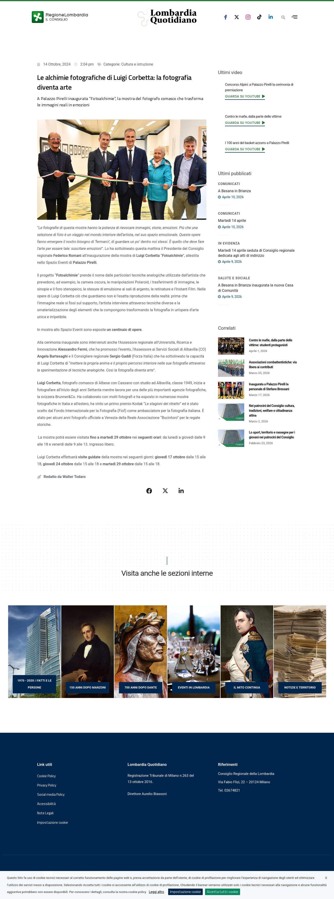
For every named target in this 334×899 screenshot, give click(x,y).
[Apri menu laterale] (294, 17)
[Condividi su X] (165, 491)
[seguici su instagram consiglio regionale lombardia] (248, 17)
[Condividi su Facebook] (149, 491)
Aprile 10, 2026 (231, 197)
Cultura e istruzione (137, 64)
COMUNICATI (229, 184)
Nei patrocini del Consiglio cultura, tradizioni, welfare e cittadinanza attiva (272, 410)
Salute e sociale (234, 278)
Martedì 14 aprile (232, 220)
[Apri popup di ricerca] (283, 17)
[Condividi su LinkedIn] (181, 491)
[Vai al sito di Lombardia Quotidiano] (167, 17)
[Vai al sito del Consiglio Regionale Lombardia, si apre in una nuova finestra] (77, 17)
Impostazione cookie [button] (52, 822)
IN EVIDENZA (229, 243)
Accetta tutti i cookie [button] (222, 891)
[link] (245, 96)
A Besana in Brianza (234, 191)
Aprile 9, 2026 (230, 262)
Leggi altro (156, 892)
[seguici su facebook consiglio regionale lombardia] (225, 17)
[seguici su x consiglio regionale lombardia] (236, 17)
